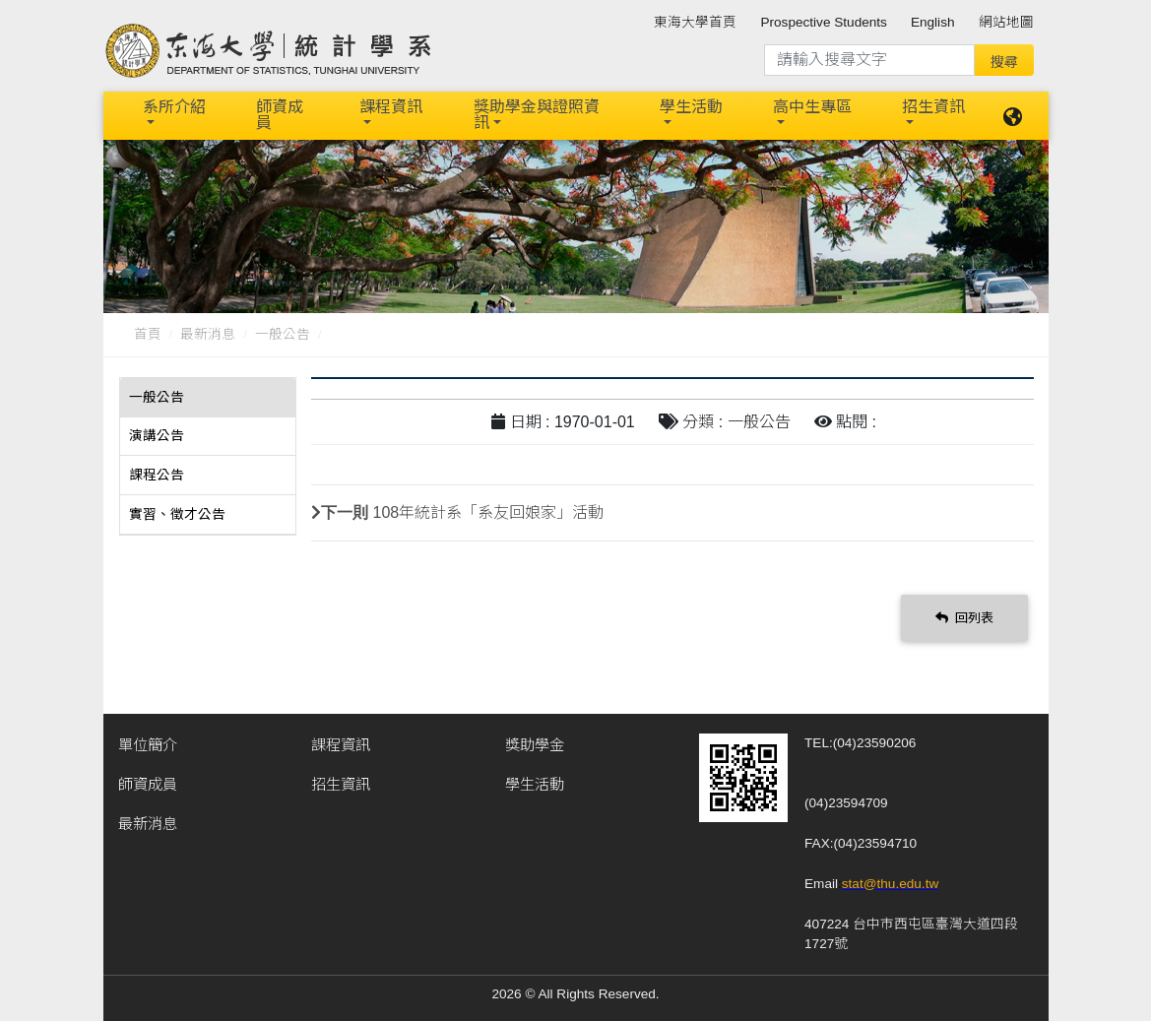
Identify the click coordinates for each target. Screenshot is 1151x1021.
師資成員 (279, 114)
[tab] (207, 396)
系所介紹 (174, 106)
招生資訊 (933, 106)
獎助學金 (534, 742)
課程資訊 (390, 106)
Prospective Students (823, 22)
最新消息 (207, 333)
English (933, 22)
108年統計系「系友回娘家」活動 (489, 511)
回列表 (964, 615)
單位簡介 (147, 742)
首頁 (147, 333)
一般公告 (282, 333)
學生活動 (691, 106)
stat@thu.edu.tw (890, 881)
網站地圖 (1006, 22)
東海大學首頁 (695, 22)
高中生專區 (812, 106)
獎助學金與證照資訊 (537, 114)
